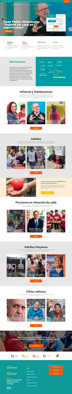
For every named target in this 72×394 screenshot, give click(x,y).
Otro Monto (60, 23)
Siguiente (56, 26)
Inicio (28, 368)
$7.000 (52, 23)
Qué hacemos (23, 4)
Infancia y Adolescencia (36, 92)
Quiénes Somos (15, 4)
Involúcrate (44, 4)
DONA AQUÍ (56, 366)
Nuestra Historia (31, 374)
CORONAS (56, 373)
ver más (36, 128)
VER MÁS (8, 31)
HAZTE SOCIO (56, 370)
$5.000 (60, 21)
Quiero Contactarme (32, 382)
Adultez (36, 139)
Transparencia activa (36, 4)
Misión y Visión (30, 371)
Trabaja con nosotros (32, 385)
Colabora (50, 4)
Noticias (29, 4)
